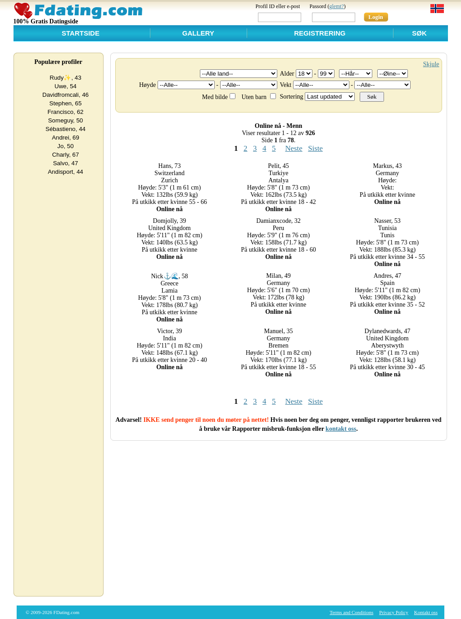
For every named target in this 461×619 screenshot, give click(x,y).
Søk (419, 33)
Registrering (319, 33)
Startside (80, 33)
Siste (315, 148)
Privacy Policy (393, 612)
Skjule (431, 64)
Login (375, 17)
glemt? (336, 6)
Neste (293, 148)
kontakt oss (340, 428)
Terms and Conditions (351, 612)
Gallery (198, 33)
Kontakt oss (426, 612)
